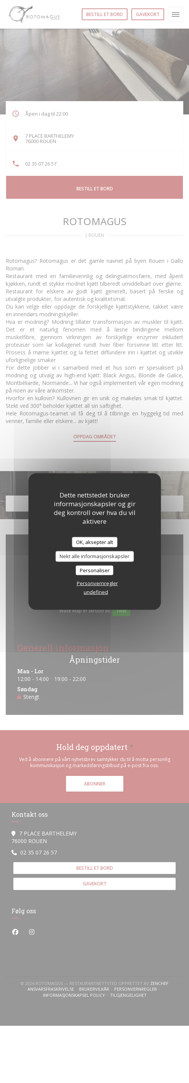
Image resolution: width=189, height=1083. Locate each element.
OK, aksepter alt (94, 541)
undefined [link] (96, 592)
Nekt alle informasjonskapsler (94, 556)
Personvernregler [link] (97, 583)
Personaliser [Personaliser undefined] (95, 569)
